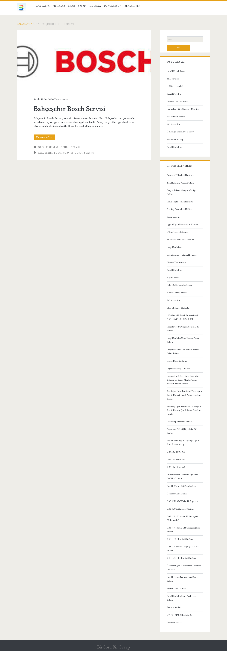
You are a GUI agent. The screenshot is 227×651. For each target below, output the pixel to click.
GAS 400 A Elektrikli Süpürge (180, 509)
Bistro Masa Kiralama (177, 361)
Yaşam (82, 6)
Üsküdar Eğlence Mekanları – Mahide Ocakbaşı (184, 567)
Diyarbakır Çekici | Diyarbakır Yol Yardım (182, 431)
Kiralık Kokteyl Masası (177, 293)
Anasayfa (25, 24)
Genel (65, 147)
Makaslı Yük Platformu (177, 101)
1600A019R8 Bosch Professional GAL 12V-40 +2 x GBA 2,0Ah (182, 317)
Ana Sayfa (43, 6)
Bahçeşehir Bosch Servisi (84, 62)
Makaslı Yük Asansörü (177, 262)
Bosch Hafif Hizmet (176, 116)
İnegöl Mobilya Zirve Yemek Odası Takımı (183, 340)
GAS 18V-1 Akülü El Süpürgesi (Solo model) (183, 530)
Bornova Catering (175, 139)
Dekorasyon (112, 6)
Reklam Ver (132, 6)
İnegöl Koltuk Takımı (176, 71)
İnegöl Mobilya (174, 94)
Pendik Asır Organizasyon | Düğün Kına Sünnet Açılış (183, 442)
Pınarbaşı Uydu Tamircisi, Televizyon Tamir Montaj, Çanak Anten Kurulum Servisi (184, 410)
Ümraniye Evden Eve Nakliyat (180, 132)
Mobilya (95, 6)
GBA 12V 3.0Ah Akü (176, 467)
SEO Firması (173, 79)
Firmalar (59, 6)
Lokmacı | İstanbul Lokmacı (179, 421)
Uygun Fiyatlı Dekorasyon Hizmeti (182, 224)
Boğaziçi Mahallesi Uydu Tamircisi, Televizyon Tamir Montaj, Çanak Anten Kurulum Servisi (183, 380)
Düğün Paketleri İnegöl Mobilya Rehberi (181, 192)
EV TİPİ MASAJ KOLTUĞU (179, 615)
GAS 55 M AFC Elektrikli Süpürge (182, 501)
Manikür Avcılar (174, 622)
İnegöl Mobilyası (174, 147)
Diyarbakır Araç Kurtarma (178, 368)
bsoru (65, 99)
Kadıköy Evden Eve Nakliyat (179, 209)
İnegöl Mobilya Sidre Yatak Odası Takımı (182, 598)
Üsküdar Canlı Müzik (176, 494)
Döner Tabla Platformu (177, 232)
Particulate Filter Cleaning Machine (183, 109)
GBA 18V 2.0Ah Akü (176, 452)
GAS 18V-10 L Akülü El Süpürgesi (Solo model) (182, 518)
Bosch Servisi (84, 153)
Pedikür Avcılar (173, 607)
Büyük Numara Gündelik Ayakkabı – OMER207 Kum (183, 476)
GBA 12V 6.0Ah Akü (176, 459)
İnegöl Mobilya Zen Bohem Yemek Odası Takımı (183, 351)
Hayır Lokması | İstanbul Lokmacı (182, 255)
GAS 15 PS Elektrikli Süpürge (180, 539)
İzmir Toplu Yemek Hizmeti (180, 202)
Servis (75, 147)
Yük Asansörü (173, 124)
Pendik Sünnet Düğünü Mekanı (181, 486)
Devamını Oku (45, 137)
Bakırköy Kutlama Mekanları (179, 285)
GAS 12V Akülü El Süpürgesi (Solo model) (183, 549)
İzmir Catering (173, 217)
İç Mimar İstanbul (175, 86)
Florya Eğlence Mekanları (178, 308)
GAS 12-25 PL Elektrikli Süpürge (181, 558)
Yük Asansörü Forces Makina (180, 239)
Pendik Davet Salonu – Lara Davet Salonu (182, 579)
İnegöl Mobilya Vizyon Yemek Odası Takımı (183, 329)
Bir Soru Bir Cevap (113, 647)
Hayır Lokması (173, 277)
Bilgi (71, 6)
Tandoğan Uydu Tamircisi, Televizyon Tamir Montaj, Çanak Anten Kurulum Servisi (184, 395)
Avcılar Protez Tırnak (176, 588)
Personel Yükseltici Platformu (180, 175)
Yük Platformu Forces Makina (180, 183)
